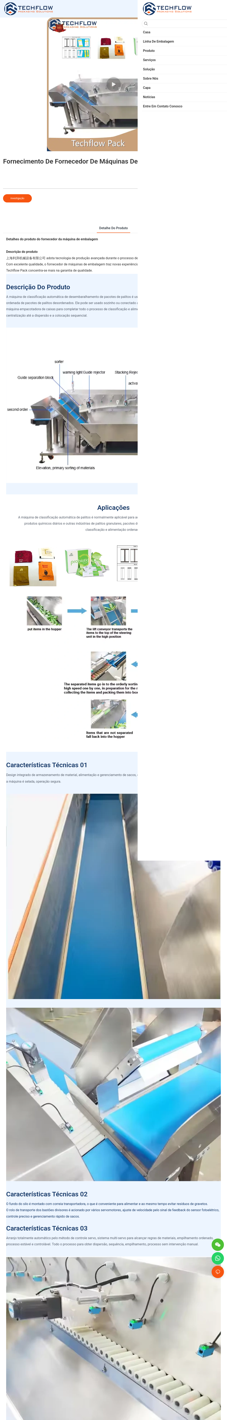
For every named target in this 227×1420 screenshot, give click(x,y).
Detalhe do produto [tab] (113, 228)
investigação (17, 198)
